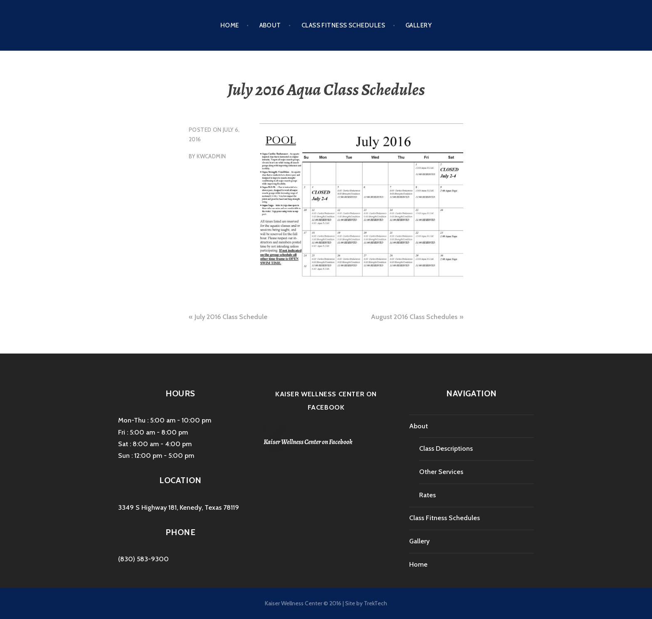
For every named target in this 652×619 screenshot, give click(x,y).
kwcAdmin (211, 156)
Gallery (418, 25)
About (270, 25)
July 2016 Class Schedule (231, 317)
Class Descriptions (446, 448)
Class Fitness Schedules (343, 25)
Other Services (441, 472)
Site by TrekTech (366, 603)
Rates (427, 495)
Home (229, 25)
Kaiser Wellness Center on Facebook (308, 442)
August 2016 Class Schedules (414, 317)
